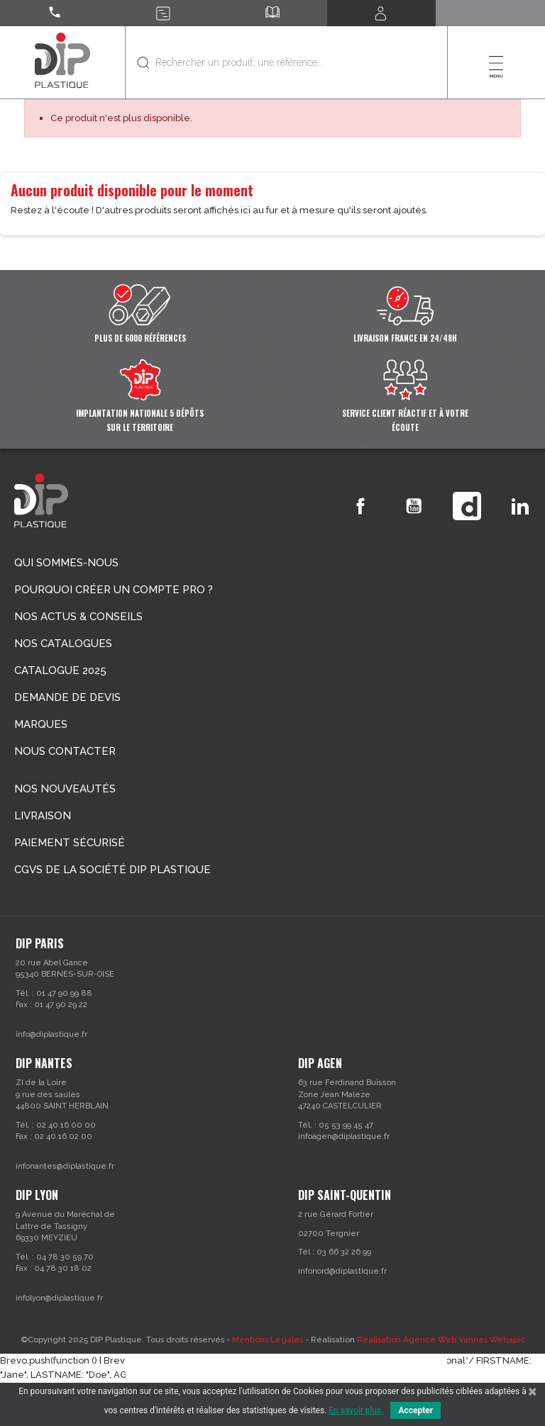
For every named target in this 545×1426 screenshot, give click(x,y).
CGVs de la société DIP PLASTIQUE (112, 869)
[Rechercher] (286, 62)
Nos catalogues (63, 643)
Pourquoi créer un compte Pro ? (113, 589)
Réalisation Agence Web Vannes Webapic (441, 1339)
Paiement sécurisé (69, 842)
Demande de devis (67, 697)
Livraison (42, 815)
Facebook (360, 506)
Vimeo (467, 506)
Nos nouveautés (65, 788)
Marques (40, 724)
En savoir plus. (356, 1410)
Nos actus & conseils (78, 616)
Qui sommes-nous (66, 562)
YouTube (414, 506)
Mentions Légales (267, 1339)
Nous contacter (65, 751)
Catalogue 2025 (60, 670)
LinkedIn (520, 506)
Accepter (415, 1410)
